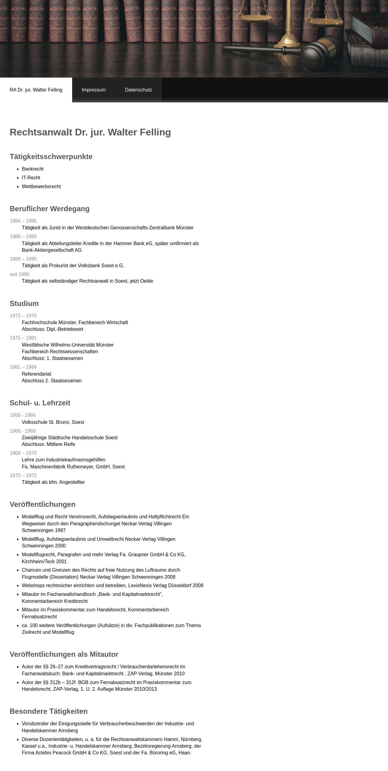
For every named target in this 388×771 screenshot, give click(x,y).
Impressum (94, 89)
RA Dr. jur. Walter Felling (36, 89)
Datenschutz (138, 89)
